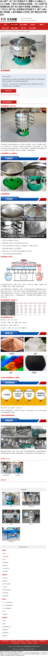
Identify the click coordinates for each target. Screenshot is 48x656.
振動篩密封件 (5, 629)
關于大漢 (23, 28)
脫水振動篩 (5, 614)
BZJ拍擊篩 (5, 586)
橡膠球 (4, 623)
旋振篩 (11, 506)
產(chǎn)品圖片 (23, 24)
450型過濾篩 (5, 571)
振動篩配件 (4, 617)
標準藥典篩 (5, 581)
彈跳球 (4, 620)
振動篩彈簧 (5, 635)
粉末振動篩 (17, 475)
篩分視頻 (32, 24)
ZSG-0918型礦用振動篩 (8, 605)
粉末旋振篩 (27, 641)
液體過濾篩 (30, 643)
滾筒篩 (4, 611)
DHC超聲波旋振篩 (15, 643)
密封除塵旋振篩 (6, 475)
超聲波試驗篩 (5, 595)
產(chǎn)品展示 (14, 24)
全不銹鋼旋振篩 (41, 641)
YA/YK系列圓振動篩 (7, 608)
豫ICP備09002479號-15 (30, 649)
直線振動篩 (5, 565)
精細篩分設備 (21, 31)
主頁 (8, 31)
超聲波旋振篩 (5, 562)
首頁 (5, 24)
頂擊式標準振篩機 (6, 589)
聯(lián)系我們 (32, 28)
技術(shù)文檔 (5, 28)
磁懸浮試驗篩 (5, 592)
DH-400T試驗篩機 (6, 583)
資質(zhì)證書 (14, 28)
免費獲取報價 (8, 90)
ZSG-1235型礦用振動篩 (8, 602)
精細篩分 (4, 550)
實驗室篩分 (4, 574)
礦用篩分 (4, 599)
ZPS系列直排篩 (6, 568)
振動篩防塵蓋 (5, 632)
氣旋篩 (4, 559)
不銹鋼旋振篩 (31, 506)
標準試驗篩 (5, 578)
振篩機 (35, 643)
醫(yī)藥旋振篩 (20, 641)
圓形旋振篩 (13, 641)
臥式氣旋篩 (23, 643)
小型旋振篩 (34, 641)
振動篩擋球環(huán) (7, 626)
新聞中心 (42, 24)
